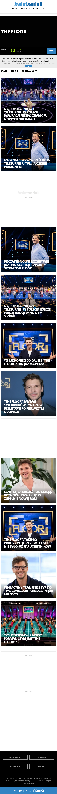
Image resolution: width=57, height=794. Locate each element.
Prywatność (17, 781)
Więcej (39, 8)
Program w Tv (29, 71)
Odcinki (14, 71)
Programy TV (27, 8)
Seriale (16, 8)
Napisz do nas (15, 757)
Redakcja (42, 757)
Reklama (42, 766)
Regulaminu (38, 778)
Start (4, 71)
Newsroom (15, 766)
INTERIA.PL (34, 781)
